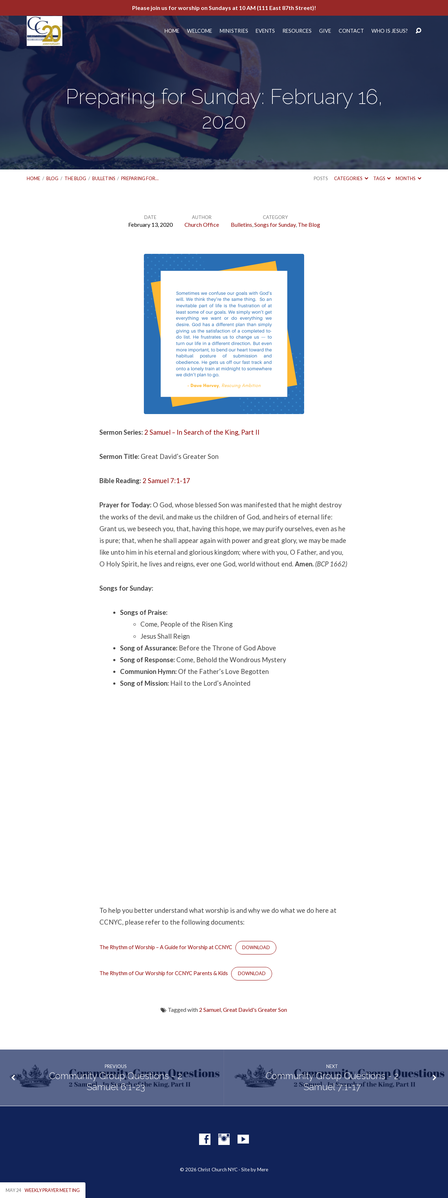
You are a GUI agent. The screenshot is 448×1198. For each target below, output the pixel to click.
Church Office (201, 224)
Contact (351, 30)
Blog (52, 178)
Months (408, 178)
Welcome (199, 30)
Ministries (234, 30)
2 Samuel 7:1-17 (166, 481)
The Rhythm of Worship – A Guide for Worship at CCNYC (165, 947)
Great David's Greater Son (255, 1009)
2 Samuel (210, 1009)
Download (256, 947)
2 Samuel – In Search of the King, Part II (202, 432)
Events (265, 30)
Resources (297, 30)
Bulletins (103, 178)
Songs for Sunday (275, 224)
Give (325, 30)
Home (172, 30)
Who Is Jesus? (389, 30)
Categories (351, 178)
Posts (321, 178)
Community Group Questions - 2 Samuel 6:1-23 (115, 1081)
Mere (262, 1169)
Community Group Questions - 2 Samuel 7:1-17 (332, 1081)
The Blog (75, 178)
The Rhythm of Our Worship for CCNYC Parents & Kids (163, 973)
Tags (382, 178)
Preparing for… (139, 178)
